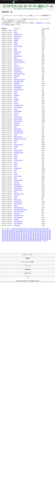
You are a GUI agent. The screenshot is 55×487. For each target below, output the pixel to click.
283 (38, 239)
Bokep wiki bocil (18, 121)
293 (12, 240)
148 (17, 231)
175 (31, 232)
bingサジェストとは (27, 254)
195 (28, 234)
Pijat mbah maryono (19, 193)
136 (38, 229)
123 (7, 229)
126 (14, 229)
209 (12, 235)
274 (17, 239)
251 (12, 238)
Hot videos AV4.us (18, 81)
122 (5, 229)
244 (45, 236)
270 (7, 239)
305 (40, 240)
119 (46, 228)
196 (31, 234)
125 (12, 229)
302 (33, 240)
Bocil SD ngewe (18, 111)
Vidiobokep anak (18, 186)
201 (43, 234)
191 (19, 234)
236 (26, 236)
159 (43, 231)
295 (17, 240)
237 (28, 236)
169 (17, 232)
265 (45, 238)
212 (19, 235)
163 (3, 232)
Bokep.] (16, 44)
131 (26, 229)
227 (5, 236)
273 (14, 239)
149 (19, 231)
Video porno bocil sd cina (20, 138)
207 (7, 235)
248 (5, 238)
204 (50, 234)
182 (47, 232)
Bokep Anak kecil (18, 60)
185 (5, 234)
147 (14, 231)
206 (5, 235)
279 (28, 239)
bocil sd (16, 101)
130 (24, 229)
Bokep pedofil (17, 52)
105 (13, 228)
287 (47, 239)
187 (10, 234)
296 (19, 240)
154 (31, 231)
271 (10, 239)
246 (50, 236)
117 (41, 228)
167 (12, 232)
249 (7, 238)
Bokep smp (17, 123)
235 (24, 236)
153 (28, 231)
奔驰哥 (16, 40)
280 (31, 239)
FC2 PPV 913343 (18, 160)
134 (33, 229)
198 (36, 234)
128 (19, 229)
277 (24, 239)
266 (47, 238)
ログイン (36, 2)
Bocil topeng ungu (18, 215)
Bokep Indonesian (18, 130)
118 (43, 228)
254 (19, 238)
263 (40, 238)
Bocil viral (16, 113)
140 (47, 229)
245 (47, 236)
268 (3, 239)
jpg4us (15, 93)
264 (43, 238)
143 (5, 231)
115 (36, 228)
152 (26, 231)
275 (19, 239)
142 (3, 231)
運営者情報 (27, 269)
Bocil (15, 30)
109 (22, 228)
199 (38, 234)
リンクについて (27, 265)
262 (38, 238)
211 (17, 235)
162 (50, 231)
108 (20, 228)
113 (32, 228)
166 (10, 232)
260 (33, 238)
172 (24, 232)
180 (43, 232)
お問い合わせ (27, 273)
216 (28, 235)
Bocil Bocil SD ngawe (19, 73)
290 (5, 240)
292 (10, 240)
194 (26, 234)
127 (17, 229)
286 (45, 239)
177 (36, 232)
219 (36, 235)
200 (40, 234)
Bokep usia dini (18, 56)
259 (31, 238)
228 (7, 236)
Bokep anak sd (17, 36)
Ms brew (16, 103)
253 (17, 238)
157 (38, 231)
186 (7, 234)
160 (45, 231)
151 (24, 231)
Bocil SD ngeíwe (18, 46)
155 (33, 231)
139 (45, 229)
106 (15, 228)
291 (7, 240)
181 (45, 232)
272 (12, 239)
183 (50, 232)
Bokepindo (16, 125)
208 (10, 235)
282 (36, 239)
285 (43, 239)
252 (14, 238)
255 (21, 238)
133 (31, 229)
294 (14, 240)
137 (40, 229)
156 (36, 231)
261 (36, 238)
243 (43, 236)
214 (24, 235)
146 (12, 231)
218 (33, 235)
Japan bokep (17, 184)
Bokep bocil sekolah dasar (20, 209)
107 (17, 228)
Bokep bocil (17, 225)
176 (33, 232)
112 (29, 228)
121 (3, 229)
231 (14, 236)
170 (19, 232)
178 (38, 232)
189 (14, 234)
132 (28, 229)
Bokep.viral (17, 213)
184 (3, 234)
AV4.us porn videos (19, 211)
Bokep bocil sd (17, 168)
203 (47, 234)
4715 (44, 240)
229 (10, 236)
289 (3, 240)
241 (38, 236)
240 (36, 236)
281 (33, 239)
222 (43, 235)
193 (24, 234)
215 (26, 235)
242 (40, 236)
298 (24, 240)
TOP (27, 276)
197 (33, 234)
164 (5, 232)
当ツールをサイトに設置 (27, 262)
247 (3, 238)
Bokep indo (17, 75)
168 (14, 232)
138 (43, 229)
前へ (8, 228)
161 (47, 231)
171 (21, 232)
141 (50, 229)
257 (26, 238)
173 (26, 232)
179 (40, 232)
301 (31, 240)
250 (10, 238)
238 (31, 236)
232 (17, 236)
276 (21, 239)
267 (50, 238)
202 (45, 234)
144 (7, 231)
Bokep (15, 32)
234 (21, 236)
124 (10, 229)
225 (50, 235)
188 (12, 234)
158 (40, 231)
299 (26, 240)
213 (21, 235)
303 (36, 240)
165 (7, 232)
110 (25, 228)
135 (36, 229)
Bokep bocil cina (18, 34)
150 (21, 231)
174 (28, 232)
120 (48, 228)
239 (33, 236)
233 (19, 236)
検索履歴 (27, 258)
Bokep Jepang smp (18, 67)
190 (17, 234)
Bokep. (16, 42)
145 (10, 231)
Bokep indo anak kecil (19, 62)
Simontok (16, 54)
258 (28, 238)
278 (26, 239)
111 (27, 228)
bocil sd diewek (18, 107)
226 (3, 236)
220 (38, 235)
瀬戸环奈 (16, 83)
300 (28, 240)
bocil (15, 142)
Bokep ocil (16, 38)
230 (12, 236)
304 (38, 240)
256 (24, 238)
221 (40, 235)
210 (14, 235)
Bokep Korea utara (18, 152)
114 (34, 228)
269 (5, 239)
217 (31, 235)
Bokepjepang (17, 69)
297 (21, 240)
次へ (47, 240)
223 (45, 235)
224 (47, 235)
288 (50, 239)
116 (39, 228)
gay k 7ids (16, 65)
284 (40, 239)
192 (21, 234)
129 (21, 229)
